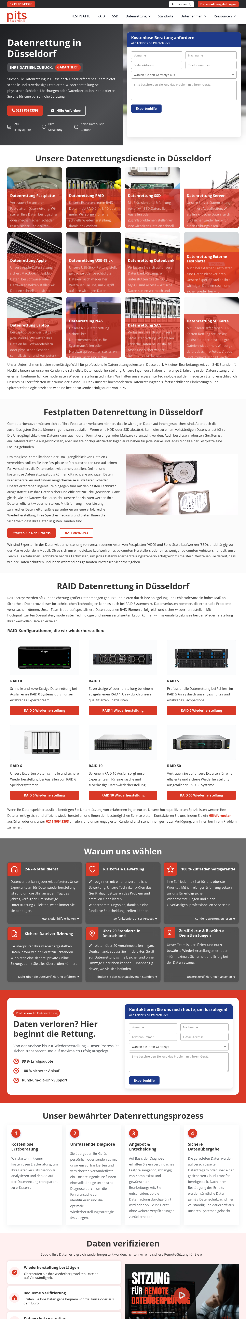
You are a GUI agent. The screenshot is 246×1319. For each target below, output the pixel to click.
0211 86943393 (57, 821)
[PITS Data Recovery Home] (17, 16)
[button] (182, 1296)
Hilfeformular (220, 815)
